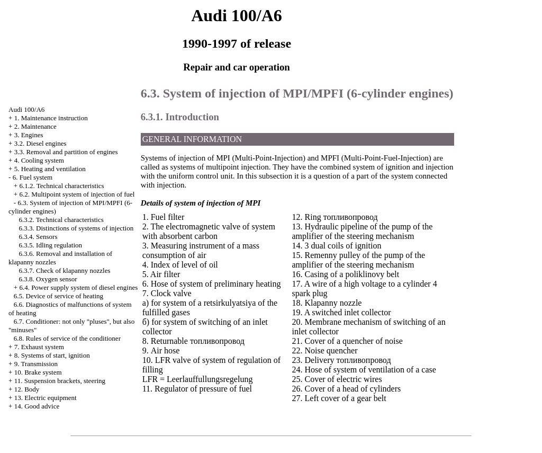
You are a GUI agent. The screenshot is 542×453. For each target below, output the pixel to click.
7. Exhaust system (39, 347)
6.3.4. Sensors (38, 237)
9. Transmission (36, 364)
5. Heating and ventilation (50, 169)
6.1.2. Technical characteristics (61, 186)
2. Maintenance (35, 126)
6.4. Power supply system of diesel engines (78, 287)
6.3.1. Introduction (180, 116)
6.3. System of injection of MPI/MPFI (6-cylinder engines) (297, 93)
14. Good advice (37, 406)
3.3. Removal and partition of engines (66, 152)
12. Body (27, 389)
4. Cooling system (39, 160)
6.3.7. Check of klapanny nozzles (65, 270)
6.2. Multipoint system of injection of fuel (76, 194)
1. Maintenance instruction (51, 118)
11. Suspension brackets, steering (59, 381)
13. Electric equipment (45, 398)
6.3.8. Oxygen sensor (48, 279)
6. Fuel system (32, 177)
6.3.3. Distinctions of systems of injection (76, 228)
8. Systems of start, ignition (52, 355)
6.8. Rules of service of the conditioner (67, 338)
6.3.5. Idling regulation (51, 245)
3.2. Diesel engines (40, 143)
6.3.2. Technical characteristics (61, 220)
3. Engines (28, 135)
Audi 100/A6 (26, 109)
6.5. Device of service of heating (58, 296)
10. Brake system (38, 372)
